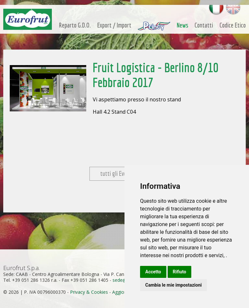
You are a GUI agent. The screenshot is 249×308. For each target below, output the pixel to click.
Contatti (204, 25)
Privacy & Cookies (89, 292)
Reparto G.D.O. (75, 25)
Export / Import (114, 25)
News (182, 25)
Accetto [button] (153, 271)
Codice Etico (232, 25)
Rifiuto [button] (179, 271)
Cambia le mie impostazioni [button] (173, 285)
